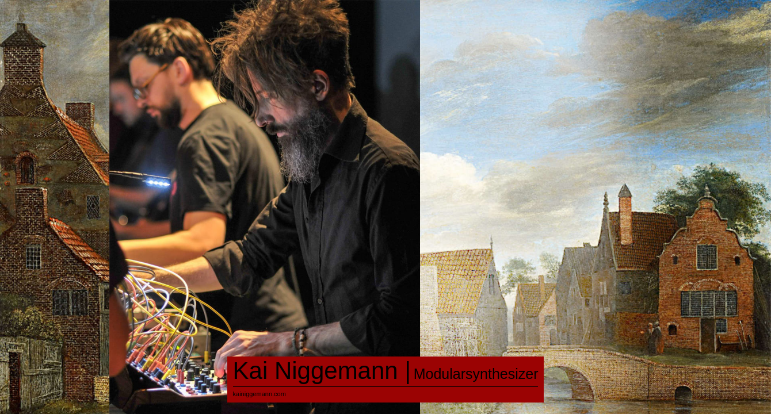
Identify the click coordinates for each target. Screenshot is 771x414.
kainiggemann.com (259, 393)
